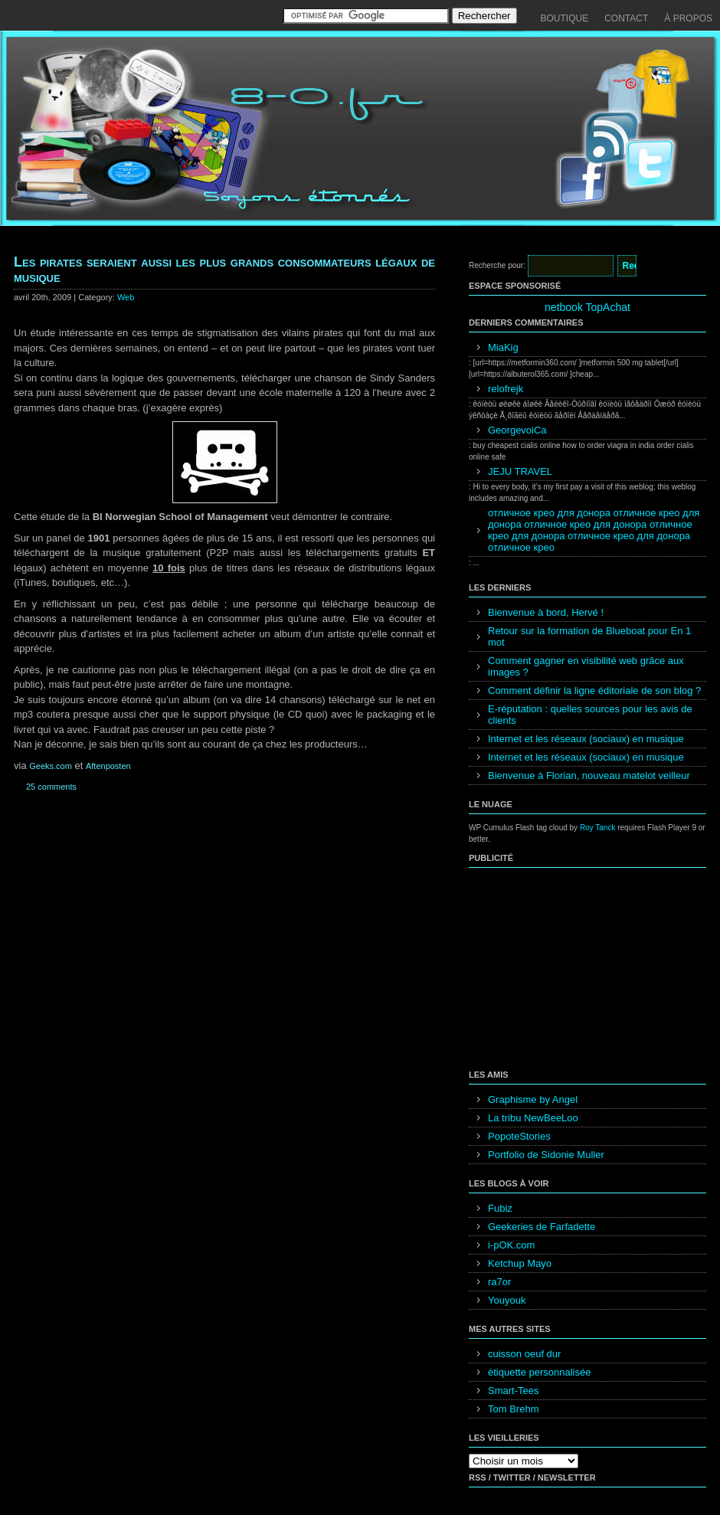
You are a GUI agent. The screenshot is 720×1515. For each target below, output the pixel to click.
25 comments (51, 786)
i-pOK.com (511, 1245)
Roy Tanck (598, 827)
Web (125, 297)
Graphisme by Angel (533, 1099)
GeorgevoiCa (517, 430)
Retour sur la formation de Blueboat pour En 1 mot (589, 636)
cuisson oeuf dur (524, 1354)
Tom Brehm (513, 1409)
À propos (688, 18)
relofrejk (505, 388)
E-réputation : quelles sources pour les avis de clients (590, 714)
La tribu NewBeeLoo (533, 1118)
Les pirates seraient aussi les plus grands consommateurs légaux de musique (224, 269)
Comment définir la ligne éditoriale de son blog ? (594, 690)
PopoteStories (519, 1136)
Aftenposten (108, 766)
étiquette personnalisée (539, 1372)
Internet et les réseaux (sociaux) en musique (586, 738)
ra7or (499, 1282)
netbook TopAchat (587, 307)
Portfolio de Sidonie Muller (546, 1154)
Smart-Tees (513, 1390)
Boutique (565, 18)
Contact (626, 18)
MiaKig (503, 347)
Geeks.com (50, 766)
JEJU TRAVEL (520, 471)
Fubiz (500, 1208)
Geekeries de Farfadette (541, 1226)
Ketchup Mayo (519, 1263)
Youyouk (506, 1300)
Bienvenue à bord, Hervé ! (546, 612)
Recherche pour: (497, 265)
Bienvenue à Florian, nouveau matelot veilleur (589, 775)
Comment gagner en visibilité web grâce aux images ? (586, 666)
